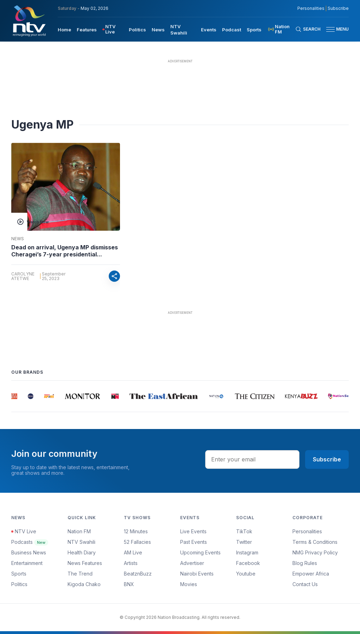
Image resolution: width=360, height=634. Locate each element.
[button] (335, 29)
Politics (19, 584)
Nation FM (79, 531)
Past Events (193, 542)
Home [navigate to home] (64, 29)
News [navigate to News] (158, 29)
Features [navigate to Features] (87, 29)
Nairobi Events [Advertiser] (197, 574)
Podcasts (29, 542)
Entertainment (27, 563)
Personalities (307, 531)
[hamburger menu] (330, 29)
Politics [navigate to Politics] (137, 29)
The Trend (80, 574)
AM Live (133, 552)
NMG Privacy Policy (315, 552)
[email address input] (252, 459)
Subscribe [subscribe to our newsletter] (338, 8)
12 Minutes (136, 531)
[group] (14, 396)
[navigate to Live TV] (112, 29)
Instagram (247, 552)
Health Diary (82, 552)
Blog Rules (304, 563)
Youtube (245, 574)
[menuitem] (64, 29)
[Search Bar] (308, 29)
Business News (28, 552)
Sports (18, 574)
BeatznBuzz (138, 574)
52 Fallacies (137, 542)
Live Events (193, 531)
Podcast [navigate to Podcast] (231, 29)
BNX (129, 584)
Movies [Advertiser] (188, 584)
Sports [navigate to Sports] (254, 29)
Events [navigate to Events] (208, 29)
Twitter (244, 542)
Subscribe (327, 459)
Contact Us (305, 584)
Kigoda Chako (84, 584)
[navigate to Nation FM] (281, 29)
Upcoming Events (200, 552)
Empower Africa (310, 574)
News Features (85, 563)
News (17, 238)
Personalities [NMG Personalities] (310, 8)
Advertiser (192, 563)
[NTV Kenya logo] (28, 21)
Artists (131, 563)
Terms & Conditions (314, 542)
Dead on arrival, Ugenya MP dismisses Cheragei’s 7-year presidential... (64, 251)
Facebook (248, 563)
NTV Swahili (81, 542)
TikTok (244, 531)
